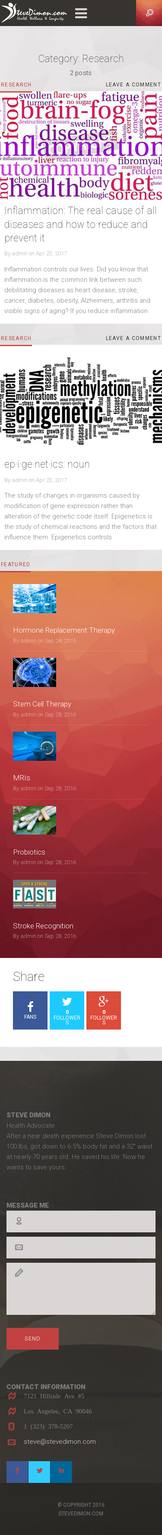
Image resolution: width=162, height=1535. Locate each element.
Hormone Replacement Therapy (64, 630)
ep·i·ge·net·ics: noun (47, 464)
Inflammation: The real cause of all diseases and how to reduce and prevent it (80, 224)
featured (16, 564)
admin (20, 253)
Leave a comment (134, 86)
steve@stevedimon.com (60, 1442)
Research (16, 85)
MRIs (21, 777)
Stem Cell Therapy (42, 704)
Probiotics (29, 852)
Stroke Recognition (43, 925)
